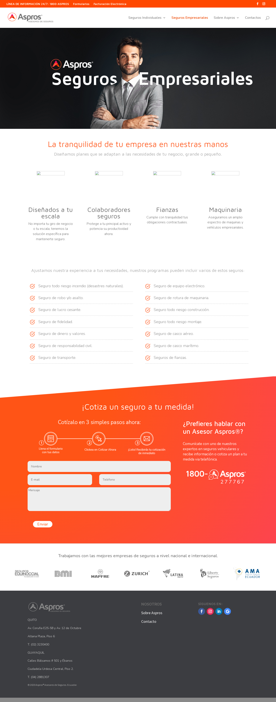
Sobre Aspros (224, 18)
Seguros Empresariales (189, 18)
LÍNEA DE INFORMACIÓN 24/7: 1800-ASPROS (37, 4)
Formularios (81, 4)
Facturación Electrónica (110, 4)
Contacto (148, 621)
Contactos (253, 18)
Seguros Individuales (145, 18)
